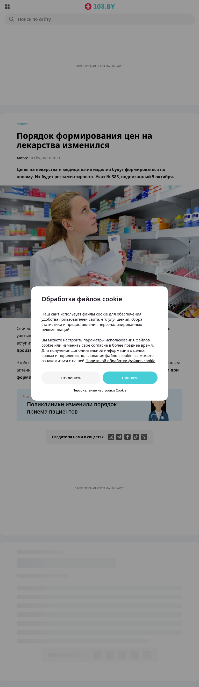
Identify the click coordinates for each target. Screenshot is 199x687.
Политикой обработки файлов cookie (120, 360)
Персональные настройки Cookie (99, 390)
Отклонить (71, 377)
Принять (130, 377)
